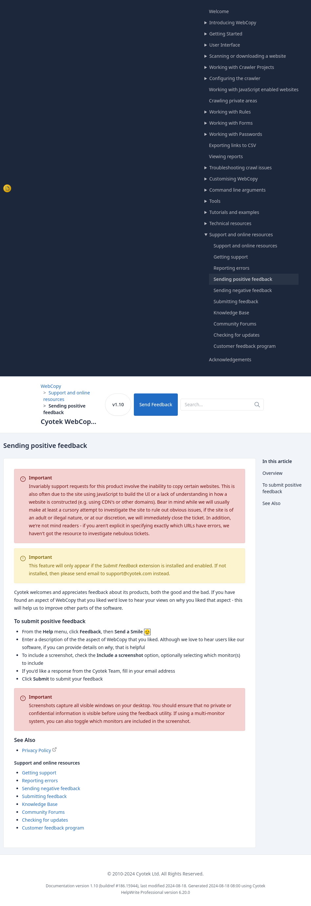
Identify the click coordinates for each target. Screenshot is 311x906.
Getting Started (225, 34)
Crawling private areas (233, 100)
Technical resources (230, 223)
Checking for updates (236, 335)
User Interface (224, 45)
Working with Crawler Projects (241, 67)
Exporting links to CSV (232, 145)
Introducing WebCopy (232, 22)
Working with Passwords (235, 134)
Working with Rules (230, 112)
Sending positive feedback (243, 279)
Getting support (231, 257)
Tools (214, 201)
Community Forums (235, 324)
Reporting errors (231, 268)
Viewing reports (226, 156)
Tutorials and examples (234, 212)
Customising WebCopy (233, 179)
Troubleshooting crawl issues (240, 167)
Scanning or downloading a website (247, 56)
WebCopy (51, 386)
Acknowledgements (230, 359)
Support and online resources (241, 234)
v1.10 (118, 404)
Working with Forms (231, 123)
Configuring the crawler (234, 78)
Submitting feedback (236, 301)
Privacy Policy (36, 750)
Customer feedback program (245, 346)
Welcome (219, 11)
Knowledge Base (231, 312)
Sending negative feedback (243, 290)
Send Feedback (155, 404)
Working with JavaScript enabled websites (254, 89)
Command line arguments (237, 190)
